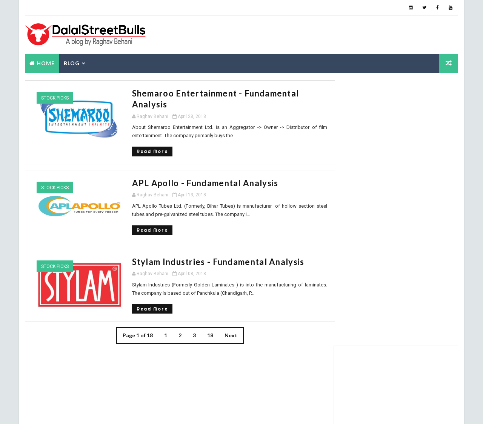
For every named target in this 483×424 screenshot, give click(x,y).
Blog (71, 63)
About (396, 216)
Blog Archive (438, 218)
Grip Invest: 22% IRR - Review (405, 230)
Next (223, 324)
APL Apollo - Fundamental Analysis (179, 172)
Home (45, 63)
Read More (126, 140)
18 (202, 324)
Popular (354, 216)
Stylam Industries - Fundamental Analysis (192, 250)
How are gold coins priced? (401, 321)
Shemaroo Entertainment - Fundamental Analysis (208, 93)
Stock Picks (54, 97)
